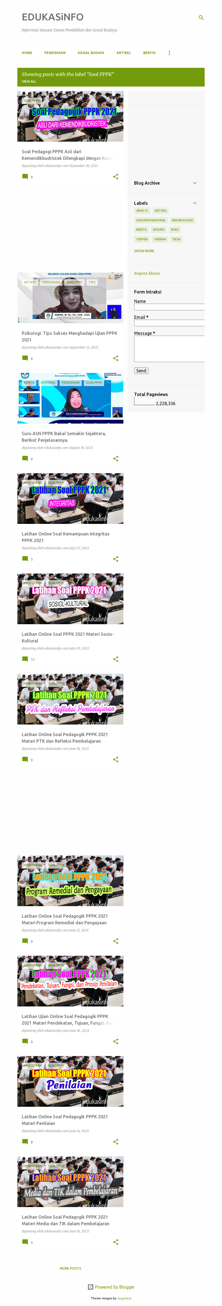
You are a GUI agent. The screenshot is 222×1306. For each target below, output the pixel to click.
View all (29, 81)
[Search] (201, 17)
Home (27, 53)
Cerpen (142, 239)
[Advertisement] (68, 229)
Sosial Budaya (91, 53)
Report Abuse (147, 273)
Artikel (124, 53)
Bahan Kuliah (182, 220)
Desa (176, 239)
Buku (175, 229)
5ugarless (124, 1298)
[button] (115, 177)
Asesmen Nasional (151, 220)
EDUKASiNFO (53, 16)
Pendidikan (55, 53)
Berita (149, 53)
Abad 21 (142, 210)
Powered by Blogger (111, 1287)
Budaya (158, 229)
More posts (70, 1268)
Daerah (160, 239)
